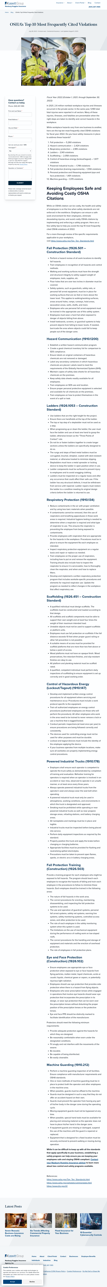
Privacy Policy (10, 1276)
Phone (10, 136)
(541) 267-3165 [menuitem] (94, 7)
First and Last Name (15, 111)
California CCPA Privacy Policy (54, 1271)
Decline (32, 1282)
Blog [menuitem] (89, 3)
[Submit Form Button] (20, 183)
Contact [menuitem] (97, 3)
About (42, 1256)
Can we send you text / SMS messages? (17, 146)
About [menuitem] (69, 3)
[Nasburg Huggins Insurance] (14, 3)
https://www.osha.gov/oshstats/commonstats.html (69, 1183)
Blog (12, 12)
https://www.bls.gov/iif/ (57, 1186)
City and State (13, 128)
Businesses (73, 1256)
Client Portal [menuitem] (79, 3)
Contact (63, 1256)
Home (7, 12)
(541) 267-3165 (48, 1265)
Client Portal (52, 1256)
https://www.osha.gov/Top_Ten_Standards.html (72, 241)
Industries (47, 1260)
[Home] (14, 1256)
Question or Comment (16, 168)
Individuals (36, 1260)
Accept (12, 1282)
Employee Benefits (88, 1256)
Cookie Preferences (74, 1271)
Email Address (13, 119)
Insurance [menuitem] (59, 3)
